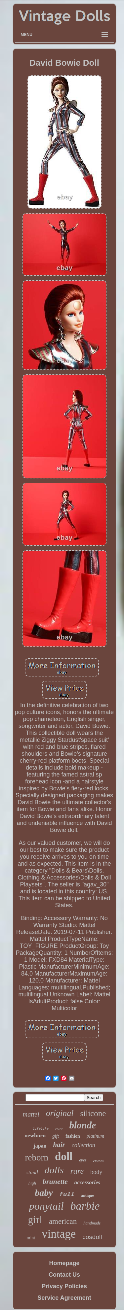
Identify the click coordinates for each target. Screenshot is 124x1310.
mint (31, 1237)
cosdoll (92, 1236)
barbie (85, 1206)
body (96, 1172)
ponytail (46, 1206)
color (59, 1129)
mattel (31, 1114)
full (67, 1194)
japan (39, 1146)
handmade (92, 1223)
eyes (82, 1159)
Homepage (64, 1263)
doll (63, 1156)
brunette (55, 1181)
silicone (93, 1113)
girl (35, 1219)
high (32, 1183)
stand (32, 1172)
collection (83, 1145)
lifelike (41, 1129)
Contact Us (64, 1274)
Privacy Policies (64, 1286)
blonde (82, 1125)
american (63, 1221)
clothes (98, 1161)
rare (77, 1171)
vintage (59, 1233)
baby (44, 1193)
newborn (35, 1135)
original (60, 1113)
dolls (53, 1169)
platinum (95, 1136)
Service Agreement (64, 1297)
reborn (36, 1157)
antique (87, 1195)
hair (59, 1145)
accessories (87, 1182)
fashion (72, 1136)
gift (55, 1136)
